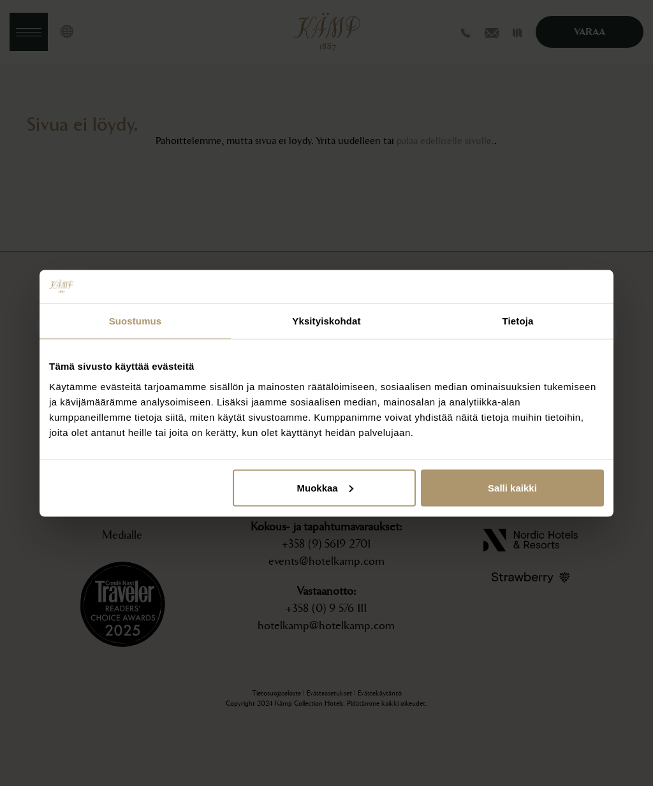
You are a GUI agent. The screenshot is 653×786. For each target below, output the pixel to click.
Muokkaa (325, 487)
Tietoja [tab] (518, 321)
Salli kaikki (512, 487)
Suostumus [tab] (135, 321)
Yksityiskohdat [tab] (326, 321)
